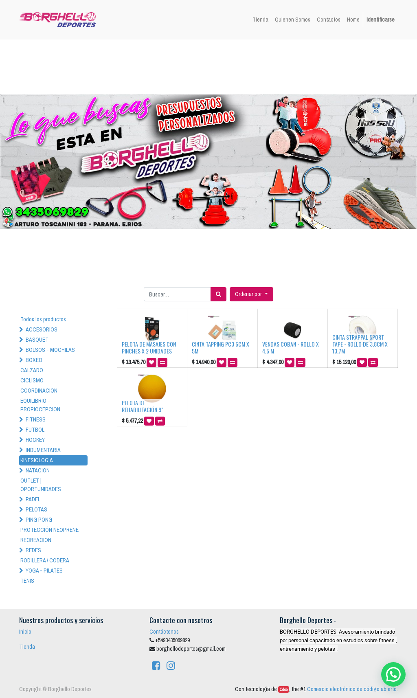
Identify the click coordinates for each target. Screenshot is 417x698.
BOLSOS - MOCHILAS (50, 349)
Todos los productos (43, 319)
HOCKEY (35, 439)
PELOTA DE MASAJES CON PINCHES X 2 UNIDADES (149, 347)
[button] (251, 294)
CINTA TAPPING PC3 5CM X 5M (220, 347)
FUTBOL (35, 429)
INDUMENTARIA (43, 450)
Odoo (284, 689)
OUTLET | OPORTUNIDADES (40, 485)
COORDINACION (38, 390)
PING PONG (39, 519)
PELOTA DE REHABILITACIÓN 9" (142, 406)
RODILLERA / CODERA (44, 560)
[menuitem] (260, 19)
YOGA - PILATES (44, 570)
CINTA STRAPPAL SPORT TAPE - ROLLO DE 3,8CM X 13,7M (360, 344)
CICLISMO (32, 380)
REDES (33, 550)
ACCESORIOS (41, 329)
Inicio (25, 631)
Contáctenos (164, 631)
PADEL (33, 499)
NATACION (38, 470)
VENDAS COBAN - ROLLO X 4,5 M (290, 347)
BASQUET (37, 339)
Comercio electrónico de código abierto (352, 689)
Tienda (27, 646)
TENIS (27, 580)
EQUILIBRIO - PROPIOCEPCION (40, 405)
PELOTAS (36, 509)
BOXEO (34, 360)
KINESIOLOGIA (36, 460)
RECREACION (35, 540)
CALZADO (31, 370)
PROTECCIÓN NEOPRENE (49, 529)
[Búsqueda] (218, 294)
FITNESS (36, 419)
